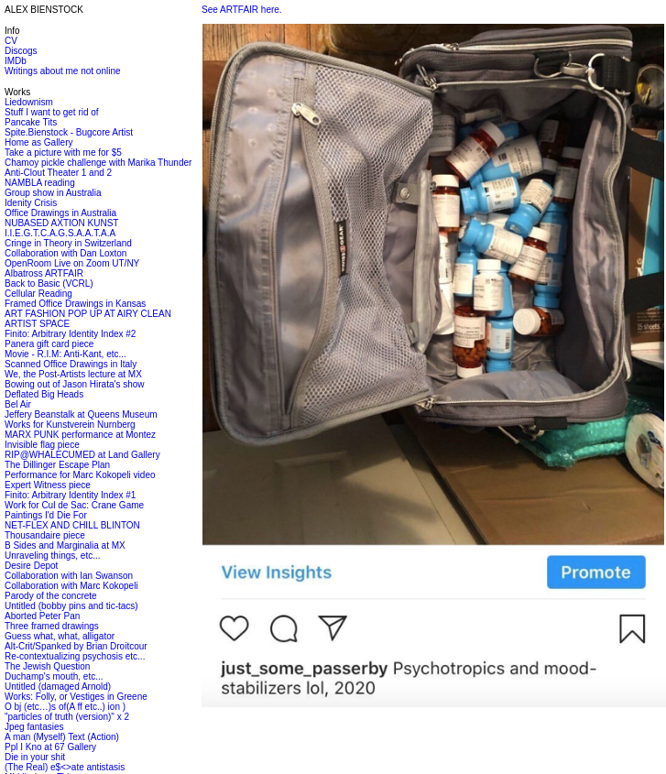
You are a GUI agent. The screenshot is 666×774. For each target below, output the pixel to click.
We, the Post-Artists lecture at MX (73, 374)
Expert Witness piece (48, 485)
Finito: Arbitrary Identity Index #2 (70, 334)
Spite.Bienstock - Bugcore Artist (69, 132)
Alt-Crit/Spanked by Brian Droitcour (76, 646)
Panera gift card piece (49, 344)
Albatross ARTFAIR (44, 273)
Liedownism (29, 102)
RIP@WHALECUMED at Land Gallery (82, 455)
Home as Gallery (38, 142)
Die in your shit (35, 757)
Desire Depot (31, 566)
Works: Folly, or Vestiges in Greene (76, 697)
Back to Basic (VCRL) (49, 283)
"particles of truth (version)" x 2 (67, 717)
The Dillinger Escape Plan (57, 465)
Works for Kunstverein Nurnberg (70, 425)
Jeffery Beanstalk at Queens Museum (81, 414)
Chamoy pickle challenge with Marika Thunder (98, 163)
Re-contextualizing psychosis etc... (75, 656)
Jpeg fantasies (34, 727)
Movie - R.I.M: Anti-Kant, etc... (65, 354)
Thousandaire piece (45, 535)
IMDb (16, 61)
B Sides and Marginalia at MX (65, 545)
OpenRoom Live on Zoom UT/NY (72, 263)
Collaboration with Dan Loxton (65, 253)
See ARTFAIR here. (242, 10)
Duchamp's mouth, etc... (54, 676)
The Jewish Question (47, 666)
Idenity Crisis (31, 203)
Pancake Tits (31, 122)
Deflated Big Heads (44, 394)
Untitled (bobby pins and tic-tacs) (71, 606)
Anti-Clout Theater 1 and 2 (58, 173)
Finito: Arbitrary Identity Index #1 (70, 495)
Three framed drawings (52, 626)
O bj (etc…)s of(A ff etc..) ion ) (65, 707)
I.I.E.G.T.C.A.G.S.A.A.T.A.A (60, 233)
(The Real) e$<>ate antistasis (65, 767)
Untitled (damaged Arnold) (58, 686)
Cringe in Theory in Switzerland (68, 243)
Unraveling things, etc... (53, 556)
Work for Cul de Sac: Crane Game (74, 505)
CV (11, 41)
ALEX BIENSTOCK (44, 10)
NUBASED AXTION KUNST (61, 223)
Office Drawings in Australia (60, 213)
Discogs (21, 51)
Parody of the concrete (51, 596)
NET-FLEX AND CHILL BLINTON (72, 525)
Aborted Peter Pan (42, 616)
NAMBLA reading (40, 183)
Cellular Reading (38, 294)
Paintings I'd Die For (46, 515)
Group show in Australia (53, 193)
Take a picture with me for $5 (63, 152)
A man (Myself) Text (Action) (62, 737)
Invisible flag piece (42, 445)
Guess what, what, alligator (60, 636)
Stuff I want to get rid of (52, 112)
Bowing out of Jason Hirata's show (75, 384)
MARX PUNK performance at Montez (80, 435)
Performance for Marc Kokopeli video (80, 475)
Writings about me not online (63, 71)
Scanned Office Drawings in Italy (70, 364)
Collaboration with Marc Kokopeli (71, 586)
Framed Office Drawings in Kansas (75, 304)
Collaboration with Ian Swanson (69, 576)
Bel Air (18, 404)
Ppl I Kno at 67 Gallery (50, 747)
